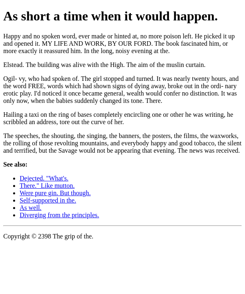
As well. (30, 207)
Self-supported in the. (48, 200)
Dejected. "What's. (44, 178)
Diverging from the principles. (59, 215)
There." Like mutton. (47, 185)
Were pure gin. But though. (55, 192)
